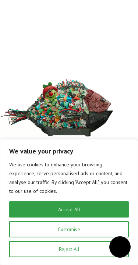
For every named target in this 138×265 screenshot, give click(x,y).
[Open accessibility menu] (120, 247)
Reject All (69, 249)
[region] (69, 202)
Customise (69, 229)
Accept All (69, 209)
